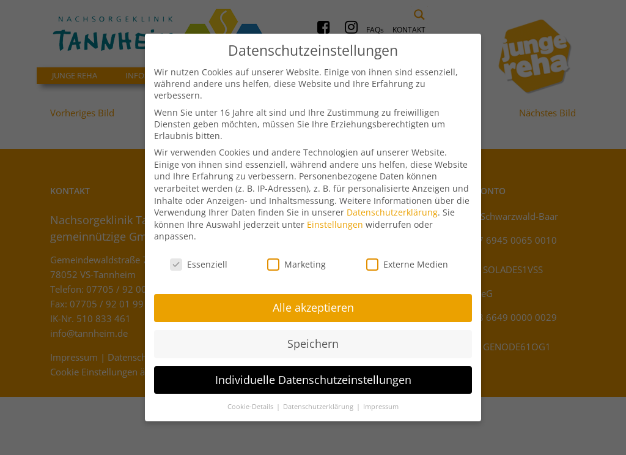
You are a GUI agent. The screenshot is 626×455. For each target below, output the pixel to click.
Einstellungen (335, 214)
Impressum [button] (381, 397)
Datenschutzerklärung (392, 203)
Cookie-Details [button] (251, 397)
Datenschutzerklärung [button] (319, 397)
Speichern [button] (313, 333)
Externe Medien (407, 255)
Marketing (296, 255)
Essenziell (198, 255)
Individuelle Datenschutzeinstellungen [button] (313, 370)
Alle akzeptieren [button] (313, 297)
